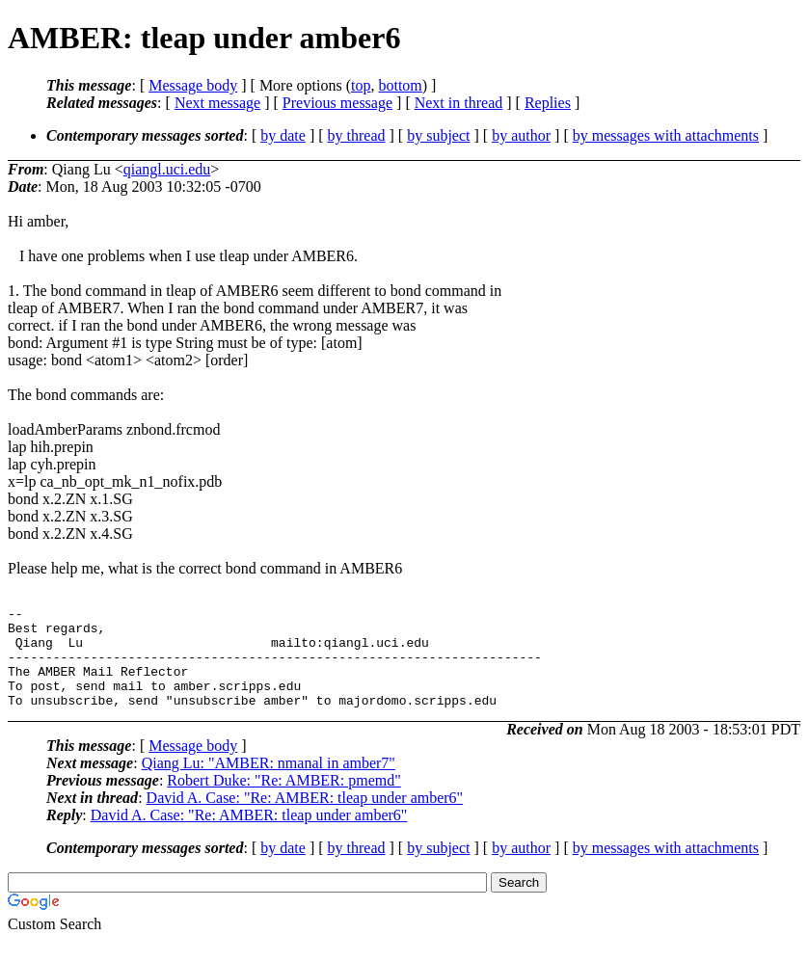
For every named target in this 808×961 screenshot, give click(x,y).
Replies (548, 102)
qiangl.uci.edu (167, 169)
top (360, 85)
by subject (438, 135)
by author (521, 135)
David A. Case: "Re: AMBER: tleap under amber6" (305, 818)
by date (283, 135)
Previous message (337, 102)
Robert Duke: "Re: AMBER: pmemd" (283, 800)
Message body (192, 85)
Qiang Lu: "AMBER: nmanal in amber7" (268, 783)
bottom (399, 85)
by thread (357, 135)
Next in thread (459, 102)
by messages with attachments (666, 135)
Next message (217, 102)
